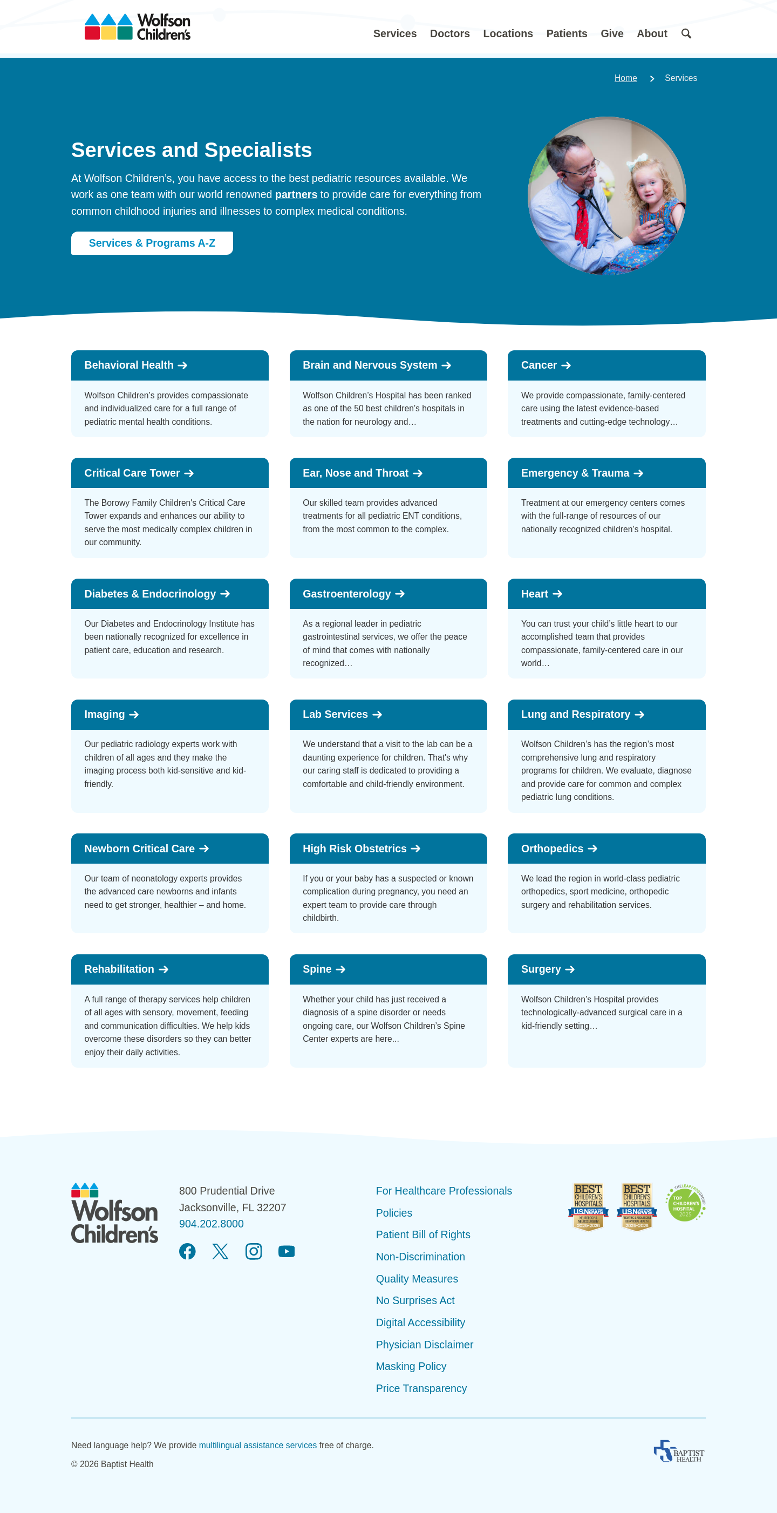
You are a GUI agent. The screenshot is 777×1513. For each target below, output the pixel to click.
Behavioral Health (137, 365)
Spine (324, 969)
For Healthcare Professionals (444, 1191)
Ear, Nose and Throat (363, 473)
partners (296, 194)
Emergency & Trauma (582, 473)
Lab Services (343, 714)
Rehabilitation (127, 969)
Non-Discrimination (421, 1257)
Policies (394, 1213)
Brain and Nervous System (377, 365)
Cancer (546, 365)
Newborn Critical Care (147, 849)
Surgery (548, 969)
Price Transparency (421, 1388)
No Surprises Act (415, 1300)
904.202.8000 (211, 1224)
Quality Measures (417, 1279)
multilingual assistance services (258, 1445)
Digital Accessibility (421, 1322)
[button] (395, 26)
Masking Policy (411, 1366)
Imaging (112, 714)
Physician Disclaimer (425, 1345)
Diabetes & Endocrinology (158, 594)
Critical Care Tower (140, 473)
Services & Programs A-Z (152, 243)
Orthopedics (559, 849)
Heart (542, 594)
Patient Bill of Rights (423, 1234)
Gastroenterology (354, 594)
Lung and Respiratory (583, 714)
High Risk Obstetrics (362, 849)
